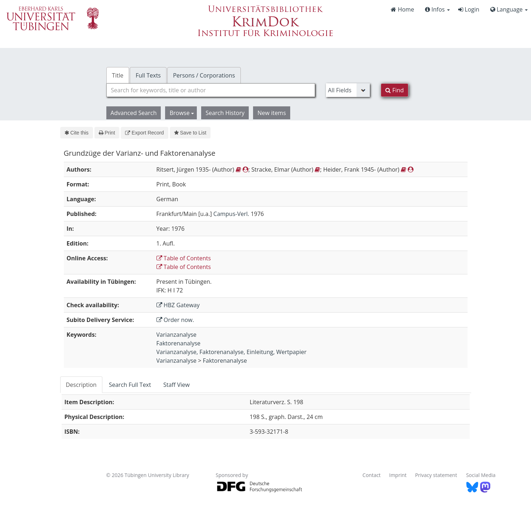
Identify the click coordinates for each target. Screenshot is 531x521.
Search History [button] (224, 113)
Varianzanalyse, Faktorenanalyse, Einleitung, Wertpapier (231, 352)
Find (394, 90)
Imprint (398, 475)
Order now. (175, 320)
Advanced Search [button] (134, 113)
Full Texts (148, 75)
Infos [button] (437, 9)
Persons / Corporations (204, 75)
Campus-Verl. (231, 214)
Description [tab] (81, 385)
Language (509, 9)
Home (402, 9)
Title (118, 75)
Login (468, 9)
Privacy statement (436, 475)
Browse (181, 113)
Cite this (77, 133)
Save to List (190, 133)
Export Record (144, 133)
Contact (372, 475)
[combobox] (210, 90)
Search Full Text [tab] (130, 385)
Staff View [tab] (176, 385)
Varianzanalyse (176, 335)
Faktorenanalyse (178, 343)
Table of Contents (183, 258)
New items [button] (271, 113)
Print (107, 133)
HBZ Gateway (178, 305)
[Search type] (348, 90)
